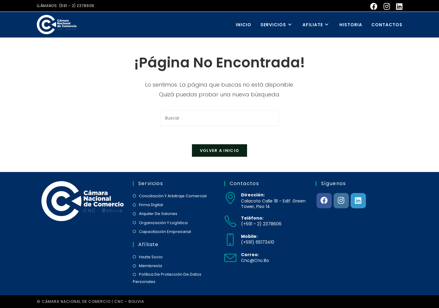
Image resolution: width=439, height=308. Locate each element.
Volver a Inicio (219, 150)
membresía (150, 266)
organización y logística (163, 223)
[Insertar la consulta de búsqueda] (219, 118)
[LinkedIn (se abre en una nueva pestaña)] (397, 6)
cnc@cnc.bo (255, 260)
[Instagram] (341, 200)
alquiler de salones (158, 214)
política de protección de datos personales (167, 277)
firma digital (151, 205)
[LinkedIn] (358, 200)
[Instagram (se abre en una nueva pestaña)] (387, 6)
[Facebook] (324, 200)
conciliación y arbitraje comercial (173, 196)
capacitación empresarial (165, 232)
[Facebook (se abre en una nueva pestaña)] (374, 6)
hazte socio (151, 257)
